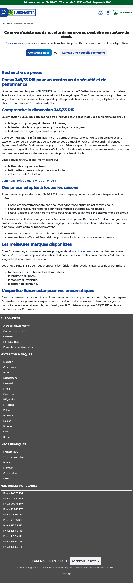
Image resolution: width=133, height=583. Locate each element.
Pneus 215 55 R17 (12, 520)
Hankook (8, 415)
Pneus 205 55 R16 (13, 493)
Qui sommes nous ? (14, 331)
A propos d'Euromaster (16, 325)
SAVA (6, 431)
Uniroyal (8, 383)
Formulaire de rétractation (18, 347)
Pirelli (6, 388)
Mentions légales (63, 567)
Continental (10, 367)
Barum (7, 372)
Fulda (6, 410)
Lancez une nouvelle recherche (83, 52)
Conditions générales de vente (34, 567)
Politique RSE (11, 341)
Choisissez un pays (84, 560)
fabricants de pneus (81, 251)
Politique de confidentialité (89, 567)
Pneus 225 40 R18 (13, 498)
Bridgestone (10, 378)
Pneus (6, 462)
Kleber (7, 437)
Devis (6, 478)
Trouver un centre (13, 457)
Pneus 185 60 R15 (12, 546)
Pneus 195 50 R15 (12, 541)
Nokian (7, 420)
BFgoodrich (10, 399)
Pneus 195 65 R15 (12, 530)
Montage (8, 467)
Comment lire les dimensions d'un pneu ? (29, 180)
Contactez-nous (15, 43)
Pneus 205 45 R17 (13, 503)
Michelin (8, 361)
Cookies (111, 567)
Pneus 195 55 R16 (12, 525)
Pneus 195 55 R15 (12, 536)
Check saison (10, 473)
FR (126, 6)
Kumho (7, 426)
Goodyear (8, 394)
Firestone (8, 404)
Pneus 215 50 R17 (12, 514)
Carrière (7, 336)
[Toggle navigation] (3, 12)
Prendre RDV (10, 451)
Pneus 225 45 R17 (13, 509)
